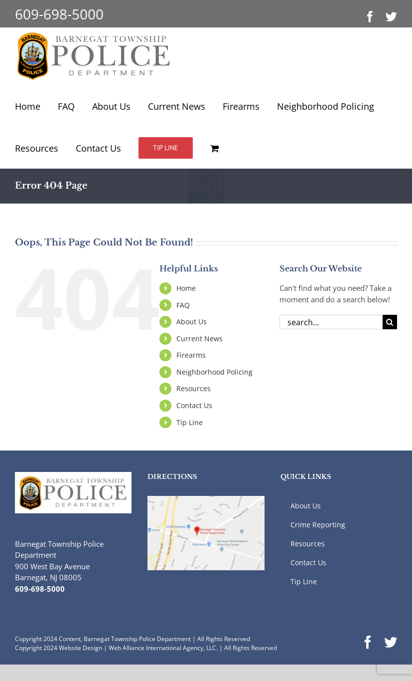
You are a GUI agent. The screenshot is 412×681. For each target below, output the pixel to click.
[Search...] (331, 322)
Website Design (80, 648)
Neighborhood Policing (214, 372)
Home (186, 288)
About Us (191, 321)
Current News (199, 338)
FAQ (183, 305)
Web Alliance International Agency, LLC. (163, 648)
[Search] (390, 322)
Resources (193, 388)
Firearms (191, 355)
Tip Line (189, 422)
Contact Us (194, 405)
